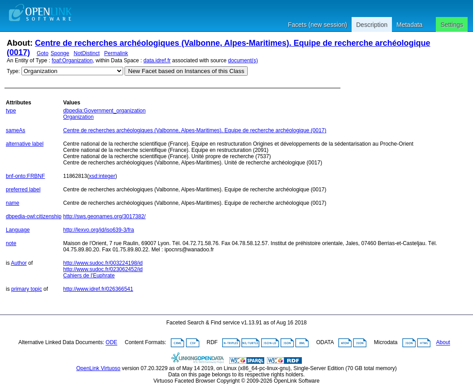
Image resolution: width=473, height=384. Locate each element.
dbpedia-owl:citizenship (33, 216)
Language (18, 230)
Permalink (116, 53)
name (12, 203)
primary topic (26, 289)
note (11, 243)
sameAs (15, 130)
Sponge (60, 53)
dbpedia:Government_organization (104, 111)
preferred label (23, 189)
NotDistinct (86, 53)
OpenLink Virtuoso (98, 368)
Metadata (409, 24)
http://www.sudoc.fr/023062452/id (102, 269)
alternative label (24, 144)
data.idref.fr (157, 60)
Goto (42, 53)
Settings (451, 24)
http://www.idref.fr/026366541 (98, 289)
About (443, 343)
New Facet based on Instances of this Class (186, 71)
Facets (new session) (317, 24)
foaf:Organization (72, 60)
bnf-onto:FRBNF (25, 176)
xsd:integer (102, 176)
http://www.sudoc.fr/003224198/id (102, 263)
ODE (111, 343)
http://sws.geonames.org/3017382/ (104, 216)
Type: (13, 71)
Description (371, 24)
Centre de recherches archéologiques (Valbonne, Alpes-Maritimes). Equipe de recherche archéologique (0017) (194, 130)
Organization (78, 117)
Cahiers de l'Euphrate (89, 275)
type (11, 111)
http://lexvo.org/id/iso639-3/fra (98, 230)
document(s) (243, 60)
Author (18, 263)
